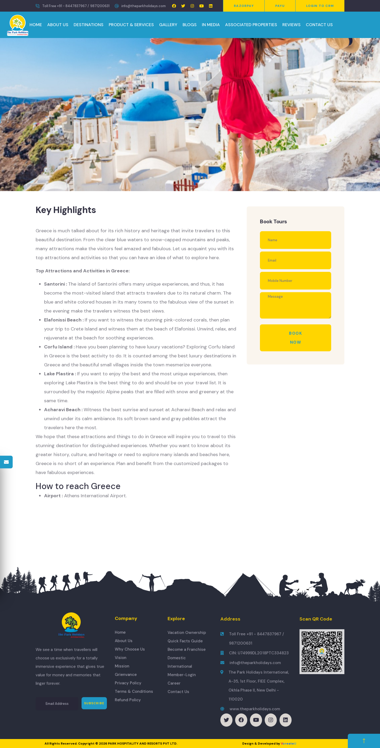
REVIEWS (291, 24)
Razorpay (244, 6)
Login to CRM (320, 6)
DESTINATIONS (88, 24)
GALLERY (168, 24)
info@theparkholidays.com (143, 6)
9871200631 (100, 6)
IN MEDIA (211, 24)
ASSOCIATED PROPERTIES (251, 24)
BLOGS (190, 24)
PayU (280, 6)
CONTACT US (319, 24)
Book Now (295, 338)
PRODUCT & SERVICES (131, 24)
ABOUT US (57, 24)
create (288, 743)
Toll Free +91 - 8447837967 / (65, 6)
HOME (36, 24)
